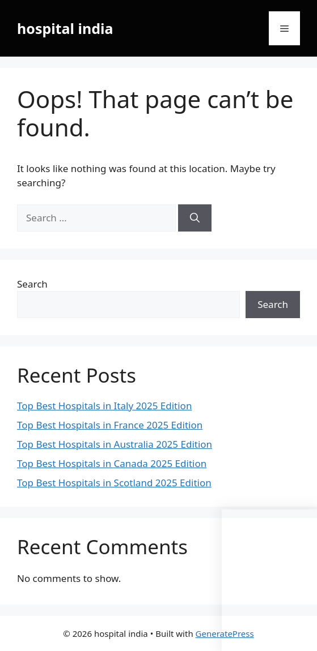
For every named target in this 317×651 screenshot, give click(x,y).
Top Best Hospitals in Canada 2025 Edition (111, 463)
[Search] (195, 218)
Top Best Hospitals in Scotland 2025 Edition (114, 482)
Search (32, 283)
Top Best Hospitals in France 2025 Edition (109, 424)
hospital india (65, 28)
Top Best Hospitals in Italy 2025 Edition (104, 405)
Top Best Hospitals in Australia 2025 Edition (114, 444)
